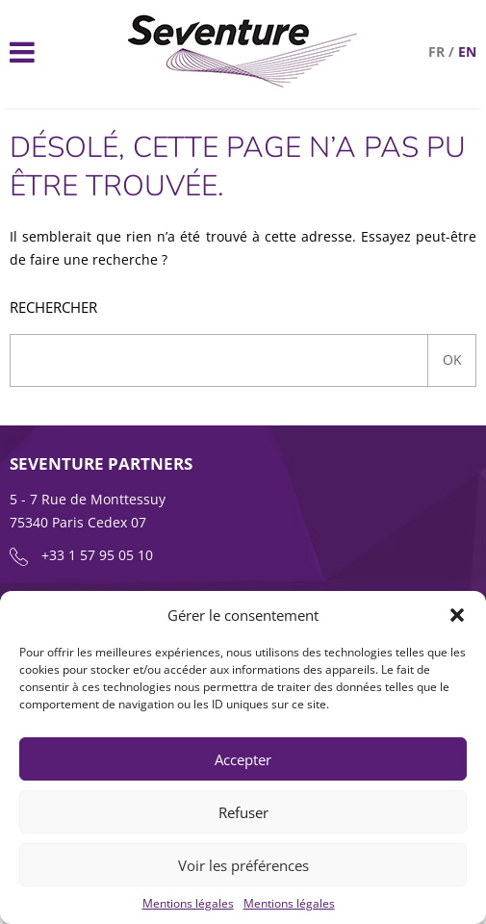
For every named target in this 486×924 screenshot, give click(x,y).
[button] (457, 615)
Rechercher (53, 307)
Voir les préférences (243, 865)
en (467, 51)
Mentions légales (188, 903)
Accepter (243, 759)
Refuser (243, 812)
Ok (452, 359)
